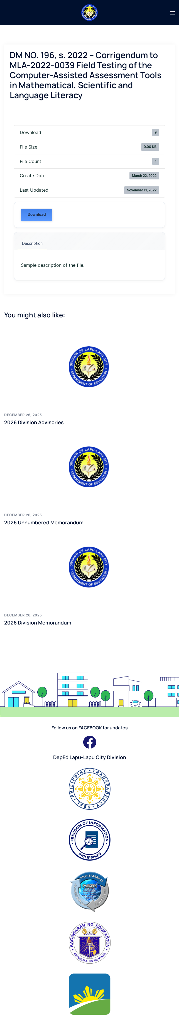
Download (37, 214)
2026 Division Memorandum (37, 622)
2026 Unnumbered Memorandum (44, 522)
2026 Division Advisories (34, 422)
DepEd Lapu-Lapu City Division (89, 757)
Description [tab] (32, 243)
